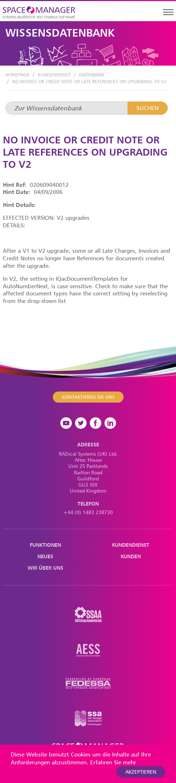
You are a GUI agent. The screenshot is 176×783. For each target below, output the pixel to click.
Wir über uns (45, 568)
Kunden (131, 556)
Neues (45, 556)
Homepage (17, 74)
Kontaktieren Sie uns (88, 397)
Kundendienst (54, 74)
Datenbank (92, 74)
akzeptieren (140, 772)
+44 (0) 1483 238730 (88, 512)
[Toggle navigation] (168, 12)
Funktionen (45, 545)
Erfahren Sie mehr (113, 762)
